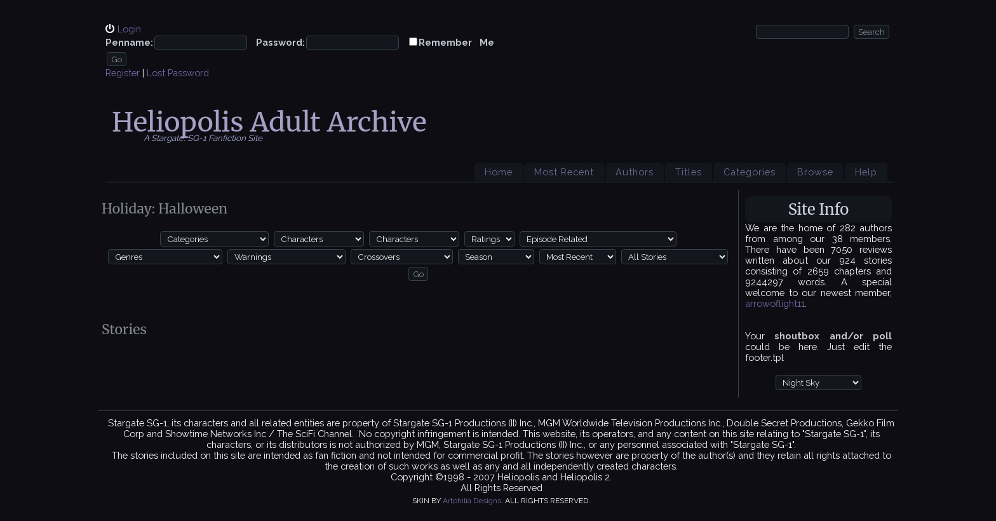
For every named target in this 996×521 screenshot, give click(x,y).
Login (129, 29)
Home (499, 171)
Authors (635, 171)
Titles (688, 171)
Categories (749, 171)
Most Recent (564, 171)
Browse (815, 171)
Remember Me (456, 42)
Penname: (129, 42)
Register (122, 72)
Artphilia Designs (472, 500)
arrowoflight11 (775, 303)
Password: (280, 42)
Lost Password (178, 72)
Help (866, 171)
